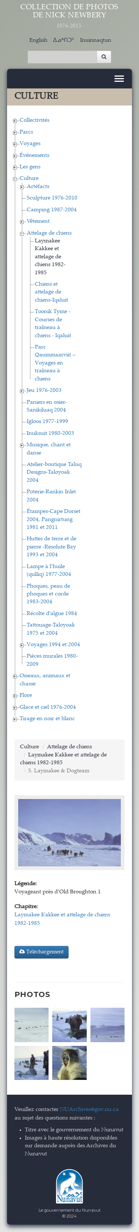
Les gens (30, 167)
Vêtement (38, 221)
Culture (29, 178)
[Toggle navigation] (119, 79)
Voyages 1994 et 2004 (53, 645)
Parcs (26, 132)
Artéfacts (38, 186)
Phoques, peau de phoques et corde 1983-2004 (48, 594)
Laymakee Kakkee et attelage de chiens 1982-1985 (50, 257)
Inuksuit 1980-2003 (50, 433)
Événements (34, 155)
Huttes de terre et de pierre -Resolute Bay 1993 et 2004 (51, 547)
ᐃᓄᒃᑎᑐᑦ (64, 40)
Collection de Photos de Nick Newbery (69, 16)
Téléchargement (41, 952)
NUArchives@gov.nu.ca (89, 1109)
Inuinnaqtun (95, 40)
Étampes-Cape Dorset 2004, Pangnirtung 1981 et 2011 (53, 519)
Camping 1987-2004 (52, 210)
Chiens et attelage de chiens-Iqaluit (51, 292)
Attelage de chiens (49, 233)
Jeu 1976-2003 (44, 390)
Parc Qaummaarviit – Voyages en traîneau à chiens (55, 363)
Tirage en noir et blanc (47, 719)
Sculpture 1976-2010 (52, 198)
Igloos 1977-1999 (47, 421)
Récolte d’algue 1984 (52, 614)
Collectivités (34, 120)
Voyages (30, 144)
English (38, 40)
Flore (26, 695)
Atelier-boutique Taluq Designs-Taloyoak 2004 (54, 472)
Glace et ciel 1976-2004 (48, 707)
